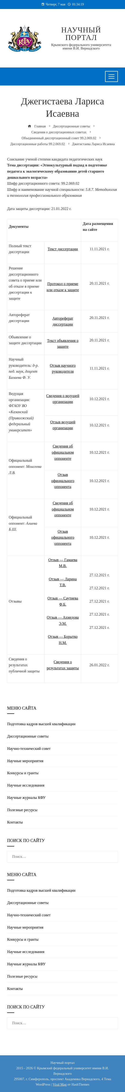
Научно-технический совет (29, 749)
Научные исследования (25, 785)
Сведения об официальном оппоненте (63, 452)
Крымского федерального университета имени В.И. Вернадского (81, 46)
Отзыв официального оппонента (62, 481)
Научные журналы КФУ (26, 798)
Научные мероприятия (25, 761)
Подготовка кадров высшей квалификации (41, 724)
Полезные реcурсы (22, 810)
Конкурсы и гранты (22, 773)
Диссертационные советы (28, 736)
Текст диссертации (63, 249)
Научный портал (81, 34)
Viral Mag (60, 1084)
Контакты (15, 822)
